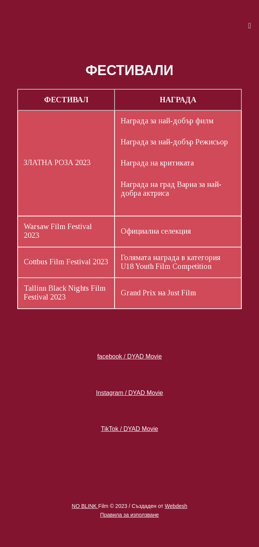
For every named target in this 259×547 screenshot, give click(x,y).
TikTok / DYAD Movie (129, 429)
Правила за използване (129, 515)
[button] (178, 25)
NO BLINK (85, 506)
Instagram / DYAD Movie (129, 393)
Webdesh (176, 506)
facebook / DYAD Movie (129, 356)
